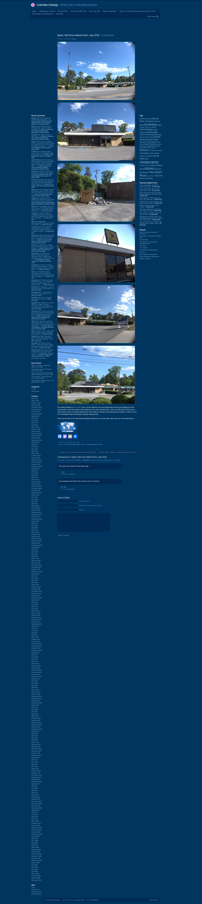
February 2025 (36, 429)
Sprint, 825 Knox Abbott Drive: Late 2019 (78, 35)
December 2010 (36, 801)
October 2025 (35, 411)
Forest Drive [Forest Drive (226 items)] (152, 139)
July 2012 (34, 760)
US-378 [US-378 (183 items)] (158, 175)
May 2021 (34, 527)
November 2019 (36, 567)
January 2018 (35, 615)
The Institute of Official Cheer (149, 250)
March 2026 (35, 401)
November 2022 (36, 488)
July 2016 (34, 654)
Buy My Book (63, 11)
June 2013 (34, 735)
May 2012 (34, 764)
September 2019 (36, 571)
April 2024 (34, 451)
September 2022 (36, 492)
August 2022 (35, 495)
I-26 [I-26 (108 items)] (150, 150)
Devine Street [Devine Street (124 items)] (145, 135)
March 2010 (35, 821)
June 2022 (34, 499)
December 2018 (36, 591)
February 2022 (36, 508)
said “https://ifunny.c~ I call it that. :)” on (42, 137)
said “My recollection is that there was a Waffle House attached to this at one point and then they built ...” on (42, 239)
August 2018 (35, 600)
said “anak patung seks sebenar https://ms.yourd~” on (41, 121)
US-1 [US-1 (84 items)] (148, 176)
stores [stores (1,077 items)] (149, 168)
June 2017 (34, 630)
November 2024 (36, 436)
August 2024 (35, 442)
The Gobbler (144, 248)
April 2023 (34, 477)
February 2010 (36, 823)
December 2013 (36, 722)
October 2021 (35, 517)
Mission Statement (109, 11)
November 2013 (36, 725)
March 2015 (35, 689)
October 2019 (35, 569)
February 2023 (36, 482)
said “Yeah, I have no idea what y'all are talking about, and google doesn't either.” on (42, 332)
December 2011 (36, 775)
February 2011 (36, 797)
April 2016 (34, 661)
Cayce (83, 444)
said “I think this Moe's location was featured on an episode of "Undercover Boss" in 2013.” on (42, 201)
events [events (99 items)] (142, 137)
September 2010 (36, 808)
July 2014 (34, 707)
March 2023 (35, 479)
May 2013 (34, 738)
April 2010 (34, 819)
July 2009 (34, 838)
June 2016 (34, 657)
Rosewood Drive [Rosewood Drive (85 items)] (145, 165)
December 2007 (36, 880)
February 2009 (36, 849)
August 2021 (35, 521)
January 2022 (35, 510)
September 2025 (36, 414)
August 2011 (35, 784)
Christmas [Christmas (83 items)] (148, 127)
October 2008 (35, 858)
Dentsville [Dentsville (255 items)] (152, 132)
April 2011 (34, 792)
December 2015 (36, 670)
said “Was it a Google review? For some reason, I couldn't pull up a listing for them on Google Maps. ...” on (42, 267)
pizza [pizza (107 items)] (147, 159)
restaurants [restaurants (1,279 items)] (149, 162)
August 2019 (35, 573)
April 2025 (34, 425)
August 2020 (35, 547)
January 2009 (35, 851)
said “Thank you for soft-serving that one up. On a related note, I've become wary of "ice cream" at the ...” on (42, 282)
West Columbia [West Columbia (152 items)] (146, 178)
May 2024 (34, 449)
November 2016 (36, 646)
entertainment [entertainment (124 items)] (156, 135)
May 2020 (34, 554)
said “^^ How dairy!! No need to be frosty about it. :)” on (42, 293)
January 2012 (35, 773)
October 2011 (35, 779)
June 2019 (34, 578)
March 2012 (35, 768)
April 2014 (34, 714)
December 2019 (36, 565)
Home (34, 11)
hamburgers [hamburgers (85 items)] (143, 146)
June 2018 (34, 604)
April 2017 (34, 635)
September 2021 (36, 519)
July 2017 (34, 628)
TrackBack (86, 460)
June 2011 (34, 788)
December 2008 (36, 854)
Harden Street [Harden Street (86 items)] (150, 147)
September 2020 (36, 545)
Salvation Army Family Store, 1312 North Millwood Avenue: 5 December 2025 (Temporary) (151, 218)
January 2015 (35, 694)
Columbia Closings (47, 4)
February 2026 (36, 403)
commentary (35, 391)
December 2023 (36, 460)
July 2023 (34, 471)
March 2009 (35, 847)
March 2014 (35, 716)
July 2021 (34, 523)
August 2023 (35, 468)
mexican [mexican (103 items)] (143, 156)
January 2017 (35, 641)
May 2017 (34, 633)
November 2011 (36, 777)
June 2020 (34, 552)
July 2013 (34, 733)
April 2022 (34, 503)
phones (100, 444)
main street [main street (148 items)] (154, 153)
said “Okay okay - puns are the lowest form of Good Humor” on (42, 288)
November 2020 (36, 541)
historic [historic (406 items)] (144, 150)
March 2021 (35, 532)
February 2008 (36, 876)
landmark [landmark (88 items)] (159, 150)
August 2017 (35, 626)
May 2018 (34, 606)
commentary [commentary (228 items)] (146, 129)
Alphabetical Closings (47, 11)
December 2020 (36, 538)
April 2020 (34, 556)
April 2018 (34, 608)
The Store (59, 14)
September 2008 (36, 860)
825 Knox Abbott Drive (73, 444)
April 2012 (34, 766)
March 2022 (35, 506)
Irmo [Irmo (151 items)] (154, 150)
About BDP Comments (38, 358)
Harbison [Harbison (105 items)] (151, 146)
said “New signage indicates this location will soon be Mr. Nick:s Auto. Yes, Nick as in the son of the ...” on (42, 193)
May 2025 (34, 422)
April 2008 (34, 871)
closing (33, 389)
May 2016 (34, 659)
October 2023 (35, 464)
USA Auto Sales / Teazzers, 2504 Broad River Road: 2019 (117, 452)
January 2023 (35, 484)
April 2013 (34, 740)
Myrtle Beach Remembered (148, 254)
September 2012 (36, 755)
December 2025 (36, 407)
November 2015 (36, 672)
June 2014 (34, 709)
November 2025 (36, 409)
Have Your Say (94, 11)
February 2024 (36, 455)
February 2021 (36, 534)
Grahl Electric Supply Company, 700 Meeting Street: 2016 (42, 381)
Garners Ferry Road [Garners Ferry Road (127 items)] (148, 142)
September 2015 (36, 676)
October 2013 (35, 727)
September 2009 (36, 834)
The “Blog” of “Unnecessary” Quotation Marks (148, 242)
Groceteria (143, 245)
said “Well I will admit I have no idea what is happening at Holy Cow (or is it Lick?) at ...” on (42, 338)
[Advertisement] (101, 25)
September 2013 (36, 729)
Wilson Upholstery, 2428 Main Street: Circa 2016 (40, 366)
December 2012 (36, 749)
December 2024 (36, 433)
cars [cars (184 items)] (160, 125)
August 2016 (35, 652)
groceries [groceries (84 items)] (158, 144)
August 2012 (35, 757)
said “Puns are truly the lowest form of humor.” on (41, 299)
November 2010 (36, 803)
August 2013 (35, 731)
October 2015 (35, 674)
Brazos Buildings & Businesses (149, 256)
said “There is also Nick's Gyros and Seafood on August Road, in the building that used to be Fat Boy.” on (42, 315)
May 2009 (34, 843)
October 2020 (35, 543)
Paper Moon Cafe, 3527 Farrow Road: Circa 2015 (41, 370)
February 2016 (36, 665)
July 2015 (34, 681)
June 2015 (34, 683)
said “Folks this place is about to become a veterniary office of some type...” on (42, 154)
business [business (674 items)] (150, 124)
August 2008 (35, 862)
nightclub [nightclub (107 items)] (149, 156)
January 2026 (35, 405)
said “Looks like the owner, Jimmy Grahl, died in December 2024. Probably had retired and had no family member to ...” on (42, 258)
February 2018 (36, 613)
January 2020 (35, 563)
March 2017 (35, 637)
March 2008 (35, 873)
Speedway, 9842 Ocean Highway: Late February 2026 (150, 209)
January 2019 (35, 589)
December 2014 (36, 696)
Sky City (142, 252)
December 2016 (36, 644)
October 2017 (35, 622)
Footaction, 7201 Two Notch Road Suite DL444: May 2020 (77, 452)
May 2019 (34, 580)
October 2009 (35, 832)
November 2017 (36, 619)
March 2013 (35, 742)
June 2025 (34, 420)
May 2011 (34, 790)
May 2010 (34, 816)
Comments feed (36, 892)
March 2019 (35, 584)
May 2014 (34, 711)
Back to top (153, 900)
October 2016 (35, 648)
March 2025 (35, 427)
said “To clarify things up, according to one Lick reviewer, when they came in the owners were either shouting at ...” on (42, 275)
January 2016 (35, 668)
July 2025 (34, 418)
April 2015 (34, 687)
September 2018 (36, 598)
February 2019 (36, 587)
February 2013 (36, 744)
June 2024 (34, 446)
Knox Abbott (77, 407)
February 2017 (36, 639)
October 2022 (35, 490)
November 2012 (36, 751)
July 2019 (34, 576)
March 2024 (35, 453)
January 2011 (35, 799)
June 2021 (34, 525)
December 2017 (36, 617)
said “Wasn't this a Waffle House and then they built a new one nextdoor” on (42, 248)
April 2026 (34, 398)
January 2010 (35, 825)
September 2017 (36, 624)
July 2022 (34, 497)
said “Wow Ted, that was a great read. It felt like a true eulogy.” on (42, 174)
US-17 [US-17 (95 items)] (152, 176)
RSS (78, 460)
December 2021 (36, 512)
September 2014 (36, 703)
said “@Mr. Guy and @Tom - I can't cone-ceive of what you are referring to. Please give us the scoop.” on (42, 345)
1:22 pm (71, 489)
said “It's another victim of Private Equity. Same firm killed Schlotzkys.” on (42, 129)
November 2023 (36, 462)
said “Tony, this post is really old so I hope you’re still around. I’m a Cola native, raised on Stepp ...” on (42, 353)
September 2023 (36, 466)
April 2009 (34, 845)
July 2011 (34, 786)
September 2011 (36, 781)
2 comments (107, 35)
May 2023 (34, 475)
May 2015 (34, 685)
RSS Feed (151, 17)
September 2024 (36, 440)
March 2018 (35, 611)
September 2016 (36, 650)
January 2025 (35, 431)
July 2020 (34, 549)
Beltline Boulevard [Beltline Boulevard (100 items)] (146, 119)
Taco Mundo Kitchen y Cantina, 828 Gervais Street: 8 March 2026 (151, 222)
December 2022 (36, 486)
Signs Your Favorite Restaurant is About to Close (137, 11)
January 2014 (35, 720)
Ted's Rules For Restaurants (42, 14)
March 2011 (35, 795)
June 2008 (34, 867)
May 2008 (34, 869)
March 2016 (35, 663)
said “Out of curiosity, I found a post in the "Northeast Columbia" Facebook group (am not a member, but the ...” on (42, 230)
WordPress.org (36, 894)
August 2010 (35, 810)
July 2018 (34, 602)
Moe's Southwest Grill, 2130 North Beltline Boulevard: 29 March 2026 (42, 373)
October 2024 (35, 438)
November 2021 (36, 514)
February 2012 (36, 770)
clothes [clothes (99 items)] (153, 127)
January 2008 (35, 878)
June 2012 (34, 762)
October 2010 (35, 806)
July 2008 (34, 865)
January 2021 (35, 536)
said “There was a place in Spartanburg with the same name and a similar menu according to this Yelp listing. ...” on (42, 325)
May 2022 (34, 501)
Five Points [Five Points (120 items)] (149, 137)
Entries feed (35, 889)
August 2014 (35, 705)
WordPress (95, 900)
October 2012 (35, 753)
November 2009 (36, 830)
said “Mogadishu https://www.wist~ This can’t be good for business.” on (42, 223)
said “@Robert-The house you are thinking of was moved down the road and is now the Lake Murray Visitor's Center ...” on (42, 183)
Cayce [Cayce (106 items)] (142, 127)
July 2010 (34, 812)
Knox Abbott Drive (92, 444)
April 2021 (34, 530)
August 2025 (35, 416)
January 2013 (35, 746)
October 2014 (35, 700)
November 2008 (36, 856)
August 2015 (35, 679)
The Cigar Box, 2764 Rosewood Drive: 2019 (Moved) (41, 377)
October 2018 (35, 595)
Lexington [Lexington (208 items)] (144, 153)
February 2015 (36, 692)
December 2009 (36, 827)
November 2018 (36, 593)
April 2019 (34, 582)
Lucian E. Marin (79, 900)
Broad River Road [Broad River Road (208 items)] (149, 119)
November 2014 (36, 698)
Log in (33, 887)
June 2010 (34, 814)
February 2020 (36, 560)
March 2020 (35, 558)
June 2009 (34, 841)
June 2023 (34, 473)
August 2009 (35, 836)
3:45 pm (72, 474)
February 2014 (36, 718)
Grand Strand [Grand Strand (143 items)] (149, 144)
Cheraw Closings (145, 258)
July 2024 (34, 444)
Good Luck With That (78, 11)
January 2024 (35, 457)
